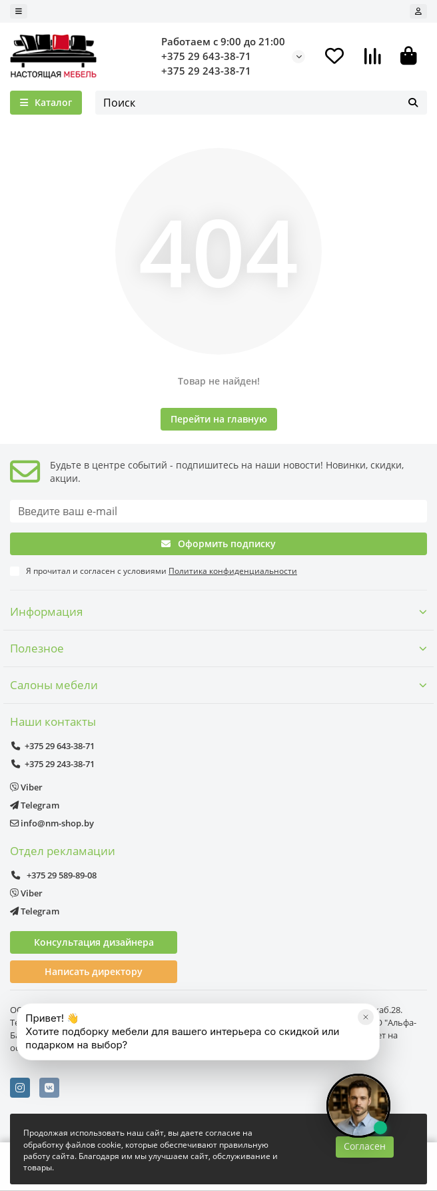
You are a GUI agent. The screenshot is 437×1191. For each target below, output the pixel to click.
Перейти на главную (219, 419)
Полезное (218, 648)
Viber (26, 787)
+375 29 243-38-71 (206, 71)
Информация (218, 611)
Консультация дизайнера (94, 942)
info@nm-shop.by (52, 823)
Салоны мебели (218, 684)
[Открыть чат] (358, 1106)
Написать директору (94, 971)
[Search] (261, 103)
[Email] (218, 511)
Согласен (365, 1146)
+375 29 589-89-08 (53, 875)
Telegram (34, 805)
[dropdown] (18, 11)
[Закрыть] (366, 1016)
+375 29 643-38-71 (206, 56)
